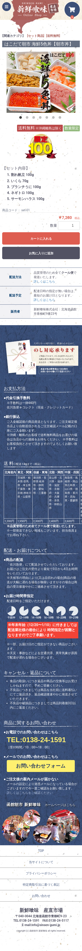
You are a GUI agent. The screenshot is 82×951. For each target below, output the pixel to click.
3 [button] (34, 118)
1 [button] (21, 118)
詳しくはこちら (44, 281)
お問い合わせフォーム (41, 766)
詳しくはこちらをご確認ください (30, 792)
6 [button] (54, 118)
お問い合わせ (41, 896)
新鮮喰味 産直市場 (41, 910)
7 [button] (61, 118)
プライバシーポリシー (41, 873)
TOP (41, 851)
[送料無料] (53, 36)
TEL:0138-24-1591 (36, 740)
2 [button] (28, 118)
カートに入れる (41, 238)
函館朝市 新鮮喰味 (38, 931)
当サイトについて (41, 862)
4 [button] (41, 118)
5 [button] (47, 118)
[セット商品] (35, 36)
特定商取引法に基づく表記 (41, 884)
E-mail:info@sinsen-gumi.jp (41, 925)
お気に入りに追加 (41, 253)
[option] (41, 82)
